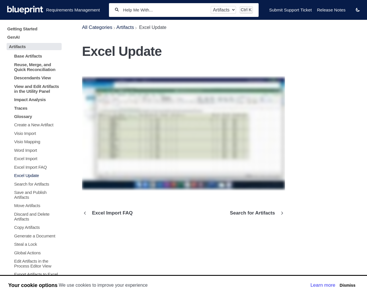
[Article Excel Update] (33, 175)
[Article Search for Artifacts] (33, 184)
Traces (20, 108)
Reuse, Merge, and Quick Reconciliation (34, 67)
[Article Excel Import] (33, 158)
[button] (358, 9)
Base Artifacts (28, 56)
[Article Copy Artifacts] (33, 227)
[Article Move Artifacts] (33, 205)
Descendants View (32, 77)
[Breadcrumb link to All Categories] (97, 27)
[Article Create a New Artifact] (33, 125)
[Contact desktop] (350, 12)
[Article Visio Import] (33, 133)
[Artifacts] (125, 27)
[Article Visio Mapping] (33, 141)
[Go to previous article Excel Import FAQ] (109, 213)
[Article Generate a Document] (33, 235)
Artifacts (17, 46)
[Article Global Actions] (33, 252)
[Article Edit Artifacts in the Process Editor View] (33, 263)
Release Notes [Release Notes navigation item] (331, 9)
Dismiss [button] (347, 285)
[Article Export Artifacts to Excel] (33, 274)
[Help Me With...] (164, 10)
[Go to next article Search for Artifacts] (255, 213)
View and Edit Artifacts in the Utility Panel (36, 89)
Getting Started (22, 28)
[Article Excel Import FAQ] (33, 167)
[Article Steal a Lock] (33, 244)
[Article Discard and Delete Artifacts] (33, 216)
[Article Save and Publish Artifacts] (33, 194)
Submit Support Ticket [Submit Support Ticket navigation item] (290, 9)
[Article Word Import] (33, 150)
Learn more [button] (323, 285)
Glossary (23, 116)
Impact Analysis (30, 99)
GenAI (13, 37)
